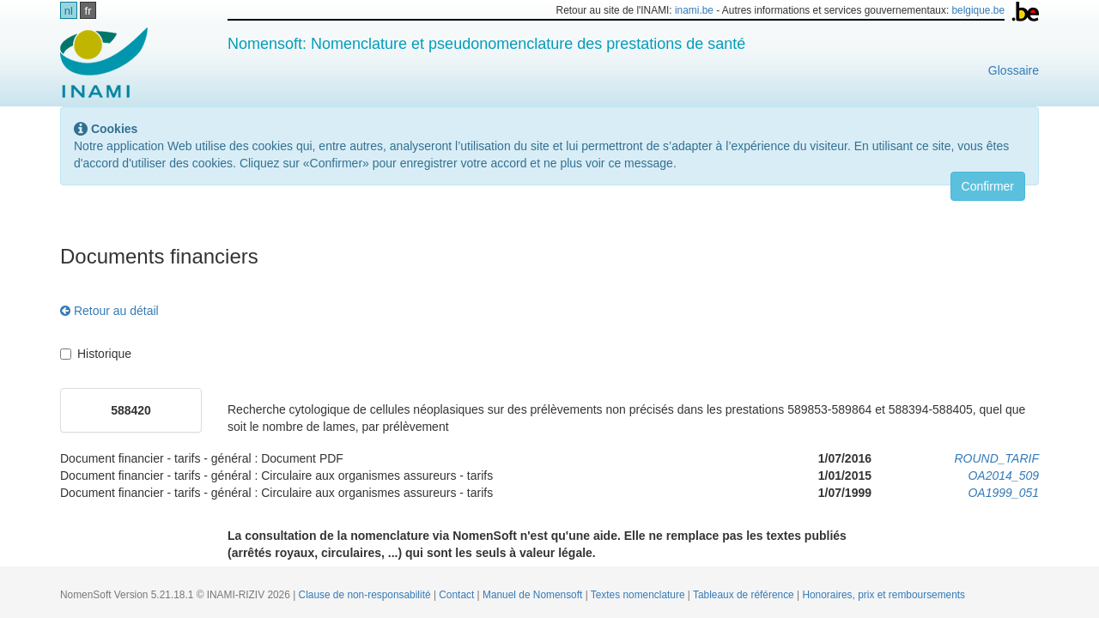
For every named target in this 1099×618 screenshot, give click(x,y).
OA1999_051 (1003, 493)
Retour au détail (109, 311)
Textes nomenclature (639, 595)
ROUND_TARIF (996, 458)
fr (88, 10)
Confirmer (988, 186)
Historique (95, 353)
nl (68, 10)
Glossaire (1013, 70)
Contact (458, 595)
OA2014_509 (1003, 475)
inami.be (694, 10)
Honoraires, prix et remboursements (883, 595)
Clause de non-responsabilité (366, 595)
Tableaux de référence (745, 595)
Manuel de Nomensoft (534, 595)
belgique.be (978, 10)
